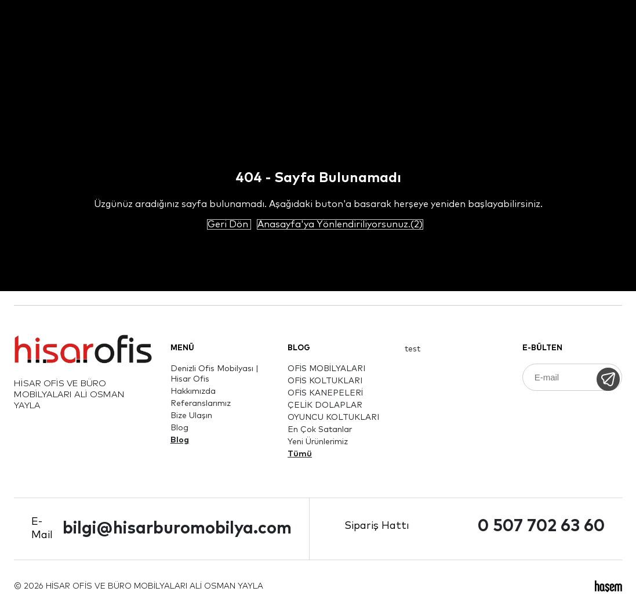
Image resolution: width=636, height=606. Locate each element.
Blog (179, 428)
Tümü (300, 454)
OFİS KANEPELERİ (325, 393)
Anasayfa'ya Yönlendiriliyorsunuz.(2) (340, 224)
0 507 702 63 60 (541, 526)
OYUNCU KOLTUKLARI (333, 417)
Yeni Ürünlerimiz (318, 442)
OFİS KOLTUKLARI (325, 381)
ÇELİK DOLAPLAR (325, 405)
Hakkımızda (193, 391)
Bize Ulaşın (191, 416)
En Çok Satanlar (320, 430)
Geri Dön (229, 224)
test (412, 349)
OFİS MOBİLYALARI (326, 369)
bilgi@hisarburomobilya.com (177, 528)
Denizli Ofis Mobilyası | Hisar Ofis (214, 374)
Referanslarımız (200, 404)
